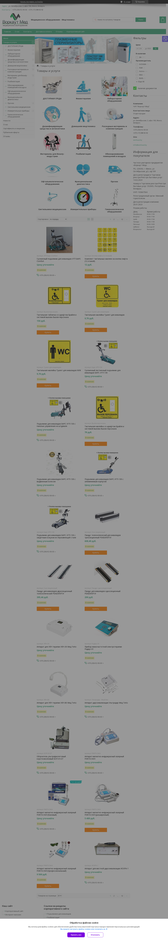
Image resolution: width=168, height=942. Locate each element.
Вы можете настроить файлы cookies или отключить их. (83, 929)
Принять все (76, 935)
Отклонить (95, 935)
